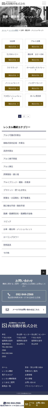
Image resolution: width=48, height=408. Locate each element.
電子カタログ (7, 375)
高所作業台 (8, 151)
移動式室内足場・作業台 (14, 143)
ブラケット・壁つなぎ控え (14, 190)
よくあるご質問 (8, 382)
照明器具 (7, 245)
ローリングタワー (11, 237)
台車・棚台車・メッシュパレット (17, 229)
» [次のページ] (28, 116)
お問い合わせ (37, 404)
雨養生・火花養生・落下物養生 (16, 198)
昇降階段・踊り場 (11, 174)
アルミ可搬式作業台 (12, 135)
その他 (6, 253)
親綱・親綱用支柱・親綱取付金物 (17, 213)
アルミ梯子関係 (10, 159)
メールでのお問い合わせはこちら (25, 310)
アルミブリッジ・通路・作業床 (16, 182)
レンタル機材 (13, 30)
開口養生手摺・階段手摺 (14, 206)
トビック (7, 221)
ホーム (4, 30)
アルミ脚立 (8, 166)
